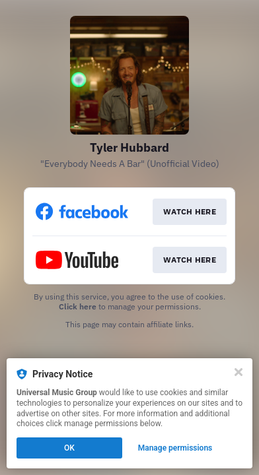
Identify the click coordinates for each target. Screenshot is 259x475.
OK (69, 448)
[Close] (238, 372)
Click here (77, 306)
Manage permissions (175, 448)
